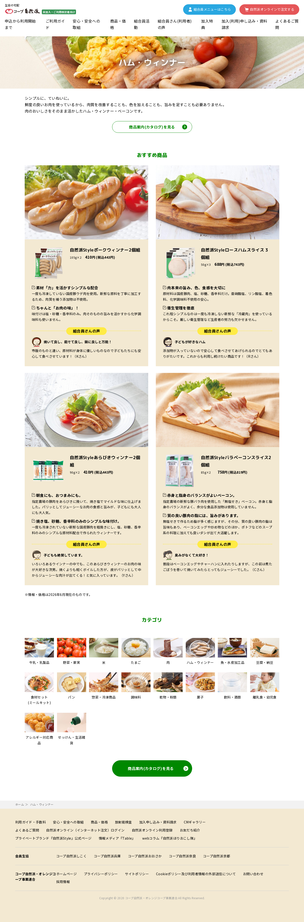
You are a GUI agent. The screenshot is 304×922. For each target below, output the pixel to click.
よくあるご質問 (287, 24)
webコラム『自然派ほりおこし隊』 (169, 838)
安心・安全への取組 (86, 24)
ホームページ (66, 873)
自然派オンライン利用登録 (152, 830)
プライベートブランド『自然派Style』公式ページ (53, 838)
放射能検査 (123, 822)
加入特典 (207, 24)
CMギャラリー (195, 822)
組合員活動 (141, 24)
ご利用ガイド (55, 24)
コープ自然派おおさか (145, 856)
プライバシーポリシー (101, 873)
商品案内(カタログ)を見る (158, 768)
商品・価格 (118, 24)
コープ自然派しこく (71, 856)
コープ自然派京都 (216, 856)
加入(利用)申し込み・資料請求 (244, 24)
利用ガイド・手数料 (30, 822)
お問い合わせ (253, 873)
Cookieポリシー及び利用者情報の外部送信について (196, 873)
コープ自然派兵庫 (107, 856)
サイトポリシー (137, 873)
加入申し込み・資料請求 (158, 822)
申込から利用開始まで (20, 24)
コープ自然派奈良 (182, 856)
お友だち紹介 (190, 830)
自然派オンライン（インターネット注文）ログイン (85, 830)
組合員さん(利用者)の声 (175, 24)
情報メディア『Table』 (117, 838)
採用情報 (63, 881)
